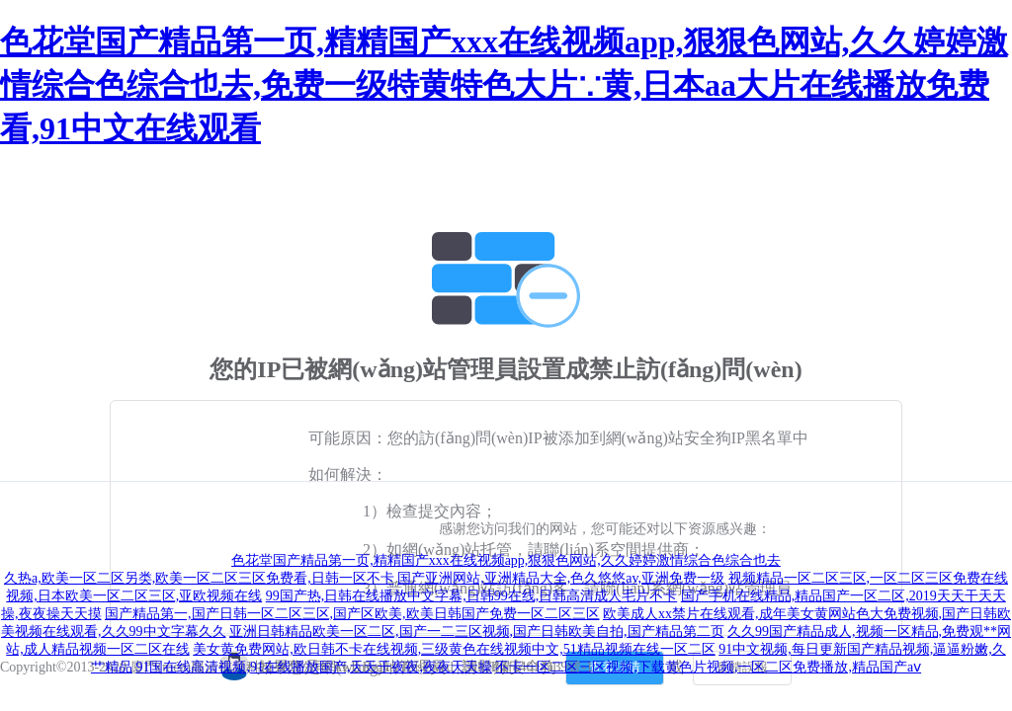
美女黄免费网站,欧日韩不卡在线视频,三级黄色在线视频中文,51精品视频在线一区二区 (454, 649)
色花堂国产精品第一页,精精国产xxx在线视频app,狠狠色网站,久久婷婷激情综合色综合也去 (506, 560)
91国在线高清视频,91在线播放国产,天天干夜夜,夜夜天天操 (313, 667)
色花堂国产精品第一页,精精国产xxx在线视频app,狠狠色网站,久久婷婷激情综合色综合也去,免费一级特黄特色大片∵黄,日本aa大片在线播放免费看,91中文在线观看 (504, 85)
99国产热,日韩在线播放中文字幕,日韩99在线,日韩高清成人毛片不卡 (472, 596)
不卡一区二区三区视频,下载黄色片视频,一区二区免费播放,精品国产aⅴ (708, 667)
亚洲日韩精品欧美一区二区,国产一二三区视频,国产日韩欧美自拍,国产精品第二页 (476, 631)
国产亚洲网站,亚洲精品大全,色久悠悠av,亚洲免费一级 (560, 578)
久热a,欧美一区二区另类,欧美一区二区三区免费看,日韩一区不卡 (199, 578)
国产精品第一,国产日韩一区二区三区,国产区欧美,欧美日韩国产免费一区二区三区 (352, 613)
